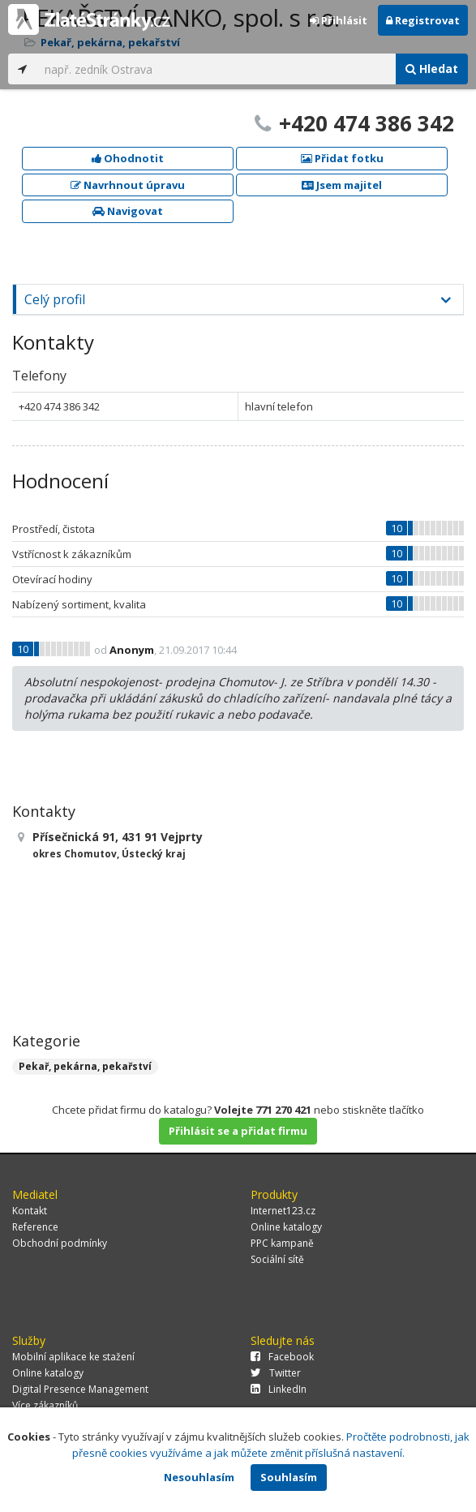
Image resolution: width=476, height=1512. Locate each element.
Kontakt (29, 1211)
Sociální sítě (277, 1259)
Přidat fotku (342, 158)
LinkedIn (279, 1389)
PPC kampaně (282, 1243)
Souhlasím (288, 1477)
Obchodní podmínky (59, 1243)
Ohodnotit (128, 158)
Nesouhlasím (199, 1477)
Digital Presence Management (80, 1389)
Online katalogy (286, 1227)
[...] (216, 69)
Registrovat (423, 20)
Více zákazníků (45, 1405)
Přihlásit (338, 20)
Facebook (282, 1357)
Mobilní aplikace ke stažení (73, 1357)
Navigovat (127, 211)
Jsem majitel (342, 185)
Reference (35, 1227)
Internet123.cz (283, 1211)
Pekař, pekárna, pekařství (85, 1066)
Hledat (431, 68)
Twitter (276, 1373)
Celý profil (54, 299)
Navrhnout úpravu (128, 185)
